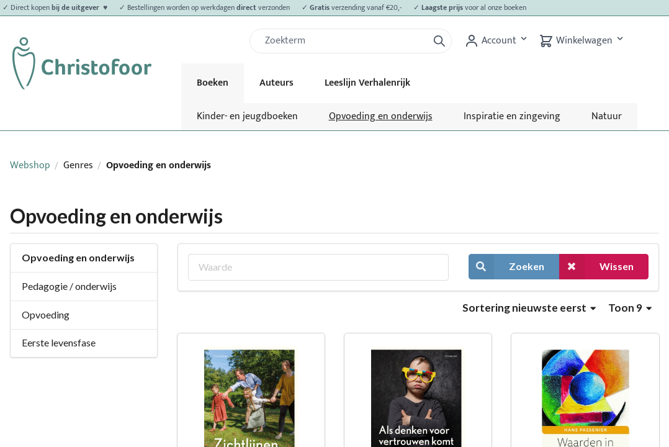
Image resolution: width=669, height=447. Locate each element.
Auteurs (276, 82)
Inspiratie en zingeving (512, 116)
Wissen (596, 266)
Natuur (606, 116)
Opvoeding (46, 314)
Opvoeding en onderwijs (381, 116)
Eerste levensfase (59, 342)
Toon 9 (630, 307)
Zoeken (506, 266)
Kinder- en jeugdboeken (247, 116)
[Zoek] (344, 41)
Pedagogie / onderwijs (69, 286)
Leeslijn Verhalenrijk (367, 82)
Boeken (212, 82)
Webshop (30, 165)
